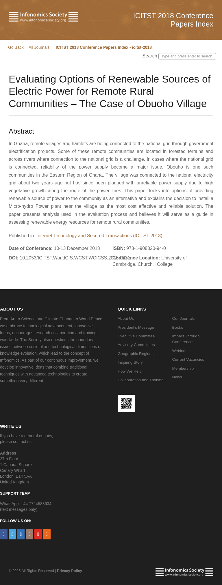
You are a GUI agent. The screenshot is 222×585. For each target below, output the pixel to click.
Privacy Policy (69, 571)
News (177, 377)
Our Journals (183, 318)
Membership (183, 368)
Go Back (16, 47)
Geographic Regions (135, 354)
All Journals (39, 47)
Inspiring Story (130, 362)
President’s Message (136, 327)
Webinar (179, 351)
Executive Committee (136, 336)
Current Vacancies (188, 359)
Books (177, 327)
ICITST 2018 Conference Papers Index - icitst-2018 (103, 47)
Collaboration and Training (141, 380)
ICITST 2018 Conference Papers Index (173, 20)
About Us (126, 318)
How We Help (130, 371)
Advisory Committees (136, 345)
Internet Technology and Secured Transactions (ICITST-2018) (99, 235)
